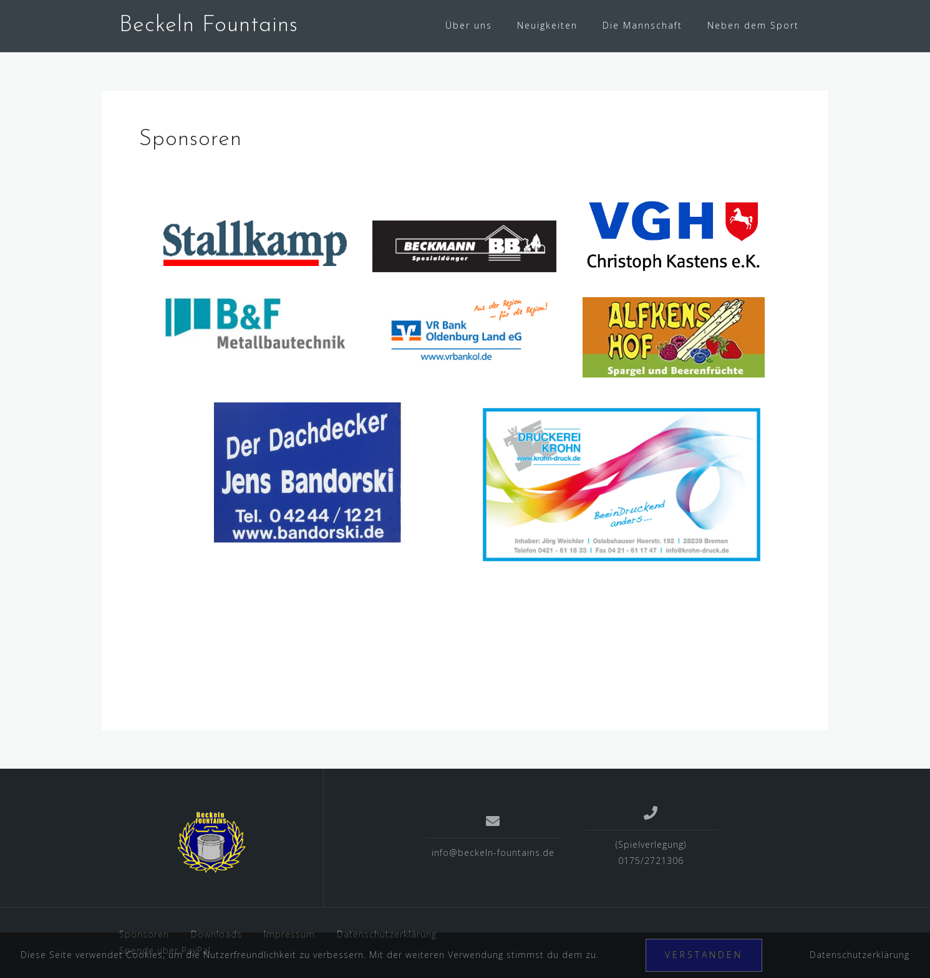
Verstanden (704, 955)
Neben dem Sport (753, 25)
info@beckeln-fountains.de (493, 852)
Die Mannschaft (642, 25)
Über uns (468, 25)
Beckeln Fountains (208, 25)
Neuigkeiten (547, 25)
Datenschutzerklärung (859, 955)
